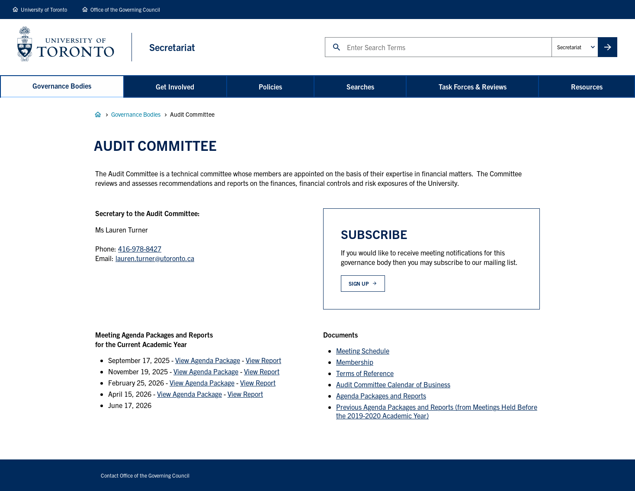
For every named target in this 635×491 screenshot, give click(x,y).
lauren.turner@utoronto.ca (154, 258)
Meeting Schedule (362, 350)
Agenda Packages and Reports (381, 395)
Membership (354, 361)
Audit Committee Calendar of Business (393, 384)
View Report (263, 360)
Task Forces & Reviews (473, 86)
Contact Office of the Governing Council (145, 475)
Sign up (359, 283)
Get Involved (175, 86)
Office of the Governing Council (125, 9)
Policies (270, 86)
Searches (360, 86)
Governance (98, 114)
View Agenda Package (207, 360)
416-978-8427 (139, 248)
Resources (587, 86)
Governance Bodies (61, 85)
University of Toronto (44, 9)
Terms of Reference (365, 373)
